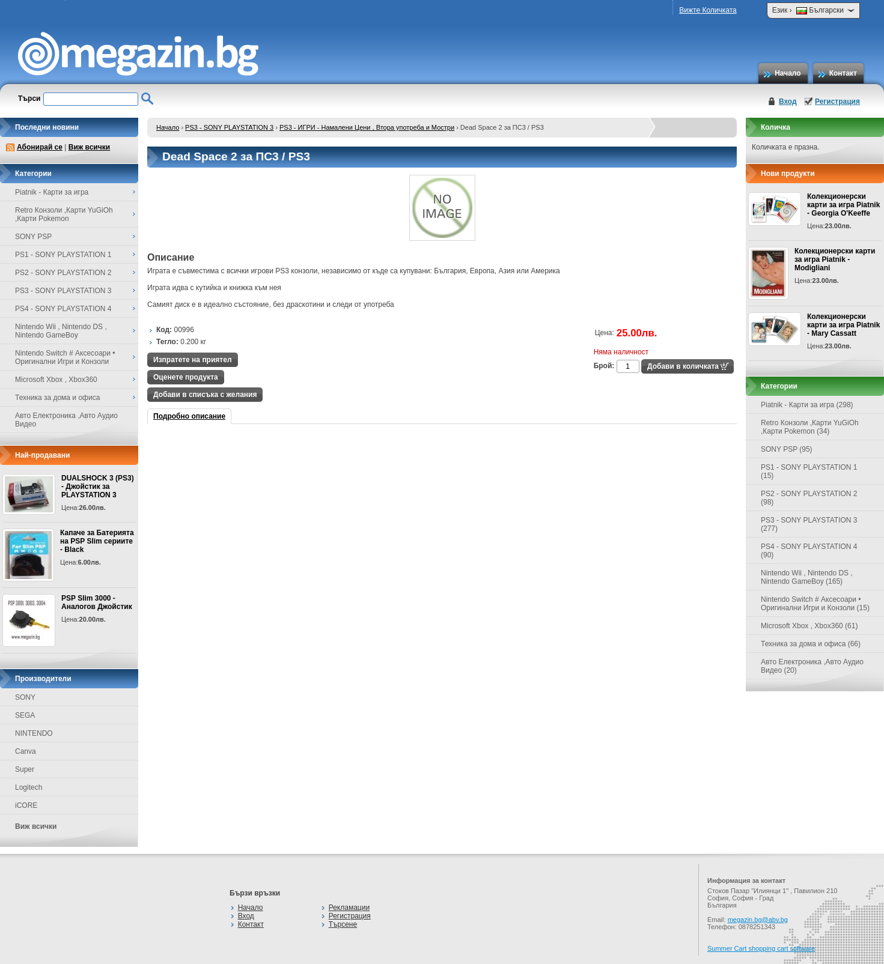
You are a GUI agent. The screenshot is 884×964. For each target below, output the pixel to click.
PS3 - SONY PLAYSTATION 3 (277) (809, 524)
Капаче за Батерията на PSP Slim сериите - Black (97, 541)
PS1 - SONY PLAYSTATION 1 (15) (809, 471)
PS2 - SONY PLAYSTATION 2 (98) (809, 498)
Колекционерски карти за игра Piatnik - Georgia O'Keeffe (843, 204)
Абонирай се (39, 147)
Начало (787, 73)
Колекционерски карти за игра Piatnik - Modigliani (834, 259)
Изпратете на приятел (192, 360)
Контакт (843, 73)
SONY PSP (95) (786, 449)
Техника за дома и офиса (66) (811, 644)
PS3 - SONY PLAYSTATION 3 (229, 127)
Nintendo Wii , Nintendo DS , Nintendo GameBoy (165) (807, 577)
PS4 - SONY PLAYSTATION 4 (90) (809, 550)
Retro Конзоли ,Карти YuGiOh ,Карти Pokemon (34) (810, 427)
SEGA (25, 715)
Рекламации (349, 907)
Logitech (28, 787)
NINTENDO (34, 733)
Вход (788, 101)
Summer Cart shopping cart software (761, 948)
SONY (25, 697)
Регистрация (837, 101)
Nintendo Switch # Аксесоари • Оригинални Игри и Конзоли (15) (815, 603)
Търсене (343, 924)
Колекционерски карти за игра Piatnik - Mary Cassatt (843, 325)
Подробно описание (189, 416)
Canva (25, 751)
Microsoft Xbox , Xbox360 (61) (809, 626)
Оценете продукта (185, 377)
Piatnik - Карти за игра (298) (807, 405)
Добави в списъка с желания (205, 394)
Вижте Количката (707, 10)
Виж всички (89, 147)
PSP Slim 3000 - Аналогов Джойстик (96, 602)
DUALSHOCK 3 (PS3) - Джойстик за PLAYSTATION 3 (97, 486)
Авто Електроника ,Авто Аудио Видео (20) (812, 666)
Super (24, 769)
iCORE (26, 805)
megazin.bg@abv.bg (758, 919)
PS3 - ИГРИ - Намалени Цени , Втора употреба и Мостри (366, 127)
